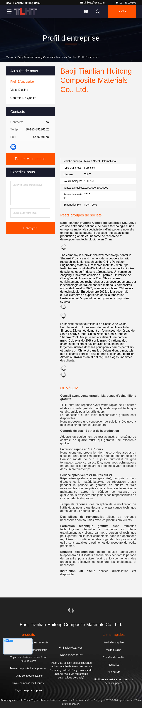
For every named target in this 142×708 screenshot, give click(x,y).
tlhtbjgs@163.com (92, 2)
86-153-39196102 (124, 2)
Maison (10, 57)
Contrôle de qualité (114, 657)
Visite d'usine (113, 649)
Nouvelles (113, 664)
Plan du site (113, 672)
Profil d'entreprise (114, 642)
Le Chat (122, 11)
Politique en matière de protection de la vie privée (113, 681)
